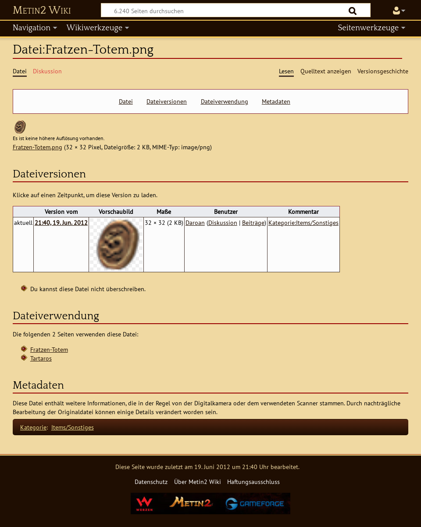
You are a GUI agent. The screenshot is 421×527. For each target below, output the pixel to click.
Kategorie (33, 427)
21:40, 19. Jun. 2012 (61, 222)
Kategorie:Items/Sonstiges (303, 222)
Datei (126, 101)
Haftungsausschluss (253, 481)
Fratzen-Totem (49, 349)
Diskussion (222, 222)
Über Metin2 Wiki (197, 481)
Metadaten (276, 101)
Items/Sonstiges (72, 427)
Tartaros (41, 358)
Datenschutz (151, 481)
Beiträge (253, 222)
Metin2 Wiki (42, 10)
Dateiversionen (166, 101)
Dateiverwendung (224, 101)
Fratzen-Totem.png (37, 147)
